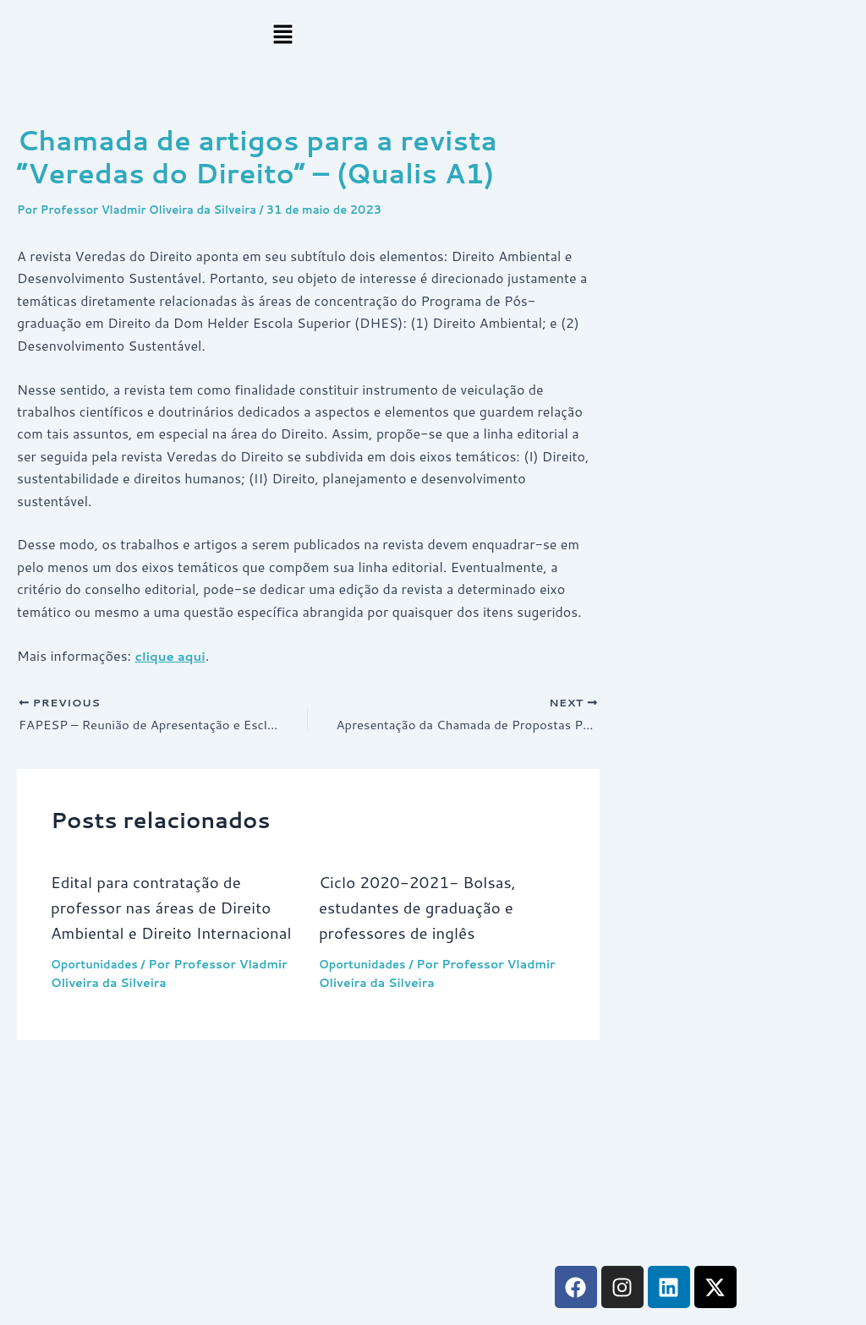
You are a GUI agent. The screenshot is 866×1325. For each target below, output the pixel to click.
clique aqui (172, 655)
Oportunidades (97, 992)
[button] (283, 35)
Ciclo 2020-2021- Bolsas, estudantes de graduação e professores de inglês (424, 909)
